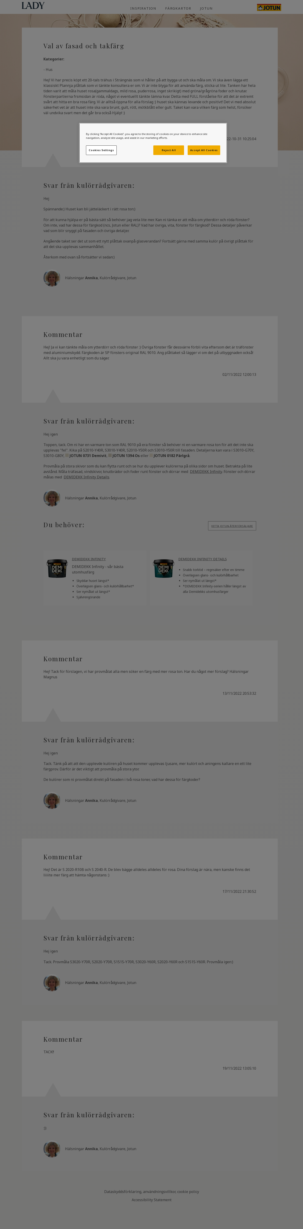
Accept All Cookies (204, 150)
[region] (153, 143)
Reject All (169, 150)
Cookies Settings (101, 150)
